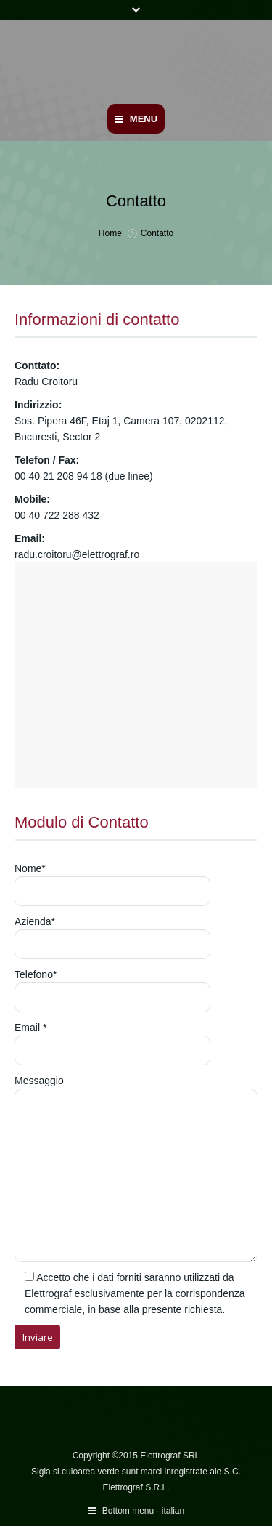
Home (110, 233)
